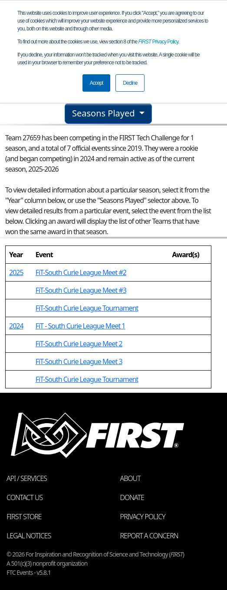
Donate (132, 497)
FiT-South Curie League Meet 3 (79, 361)
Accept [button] (96, 83)
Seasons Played (104, 113)
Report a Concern (149, 535)
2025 (16, 272)
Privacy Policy (158, 42)
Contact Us (25, 497)
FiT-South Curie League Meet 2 (79, 343)
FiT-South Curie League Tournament (87, 308)
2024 (16, 326)
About (130, 478)
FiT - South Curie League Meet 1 (80, 326)
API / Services (27, 478)
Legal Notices (29, 535)
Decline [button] (130, 83)
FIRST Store (24, 516)
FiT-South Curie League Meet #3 (81, 290)
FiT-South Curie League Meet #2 (81, 272)
